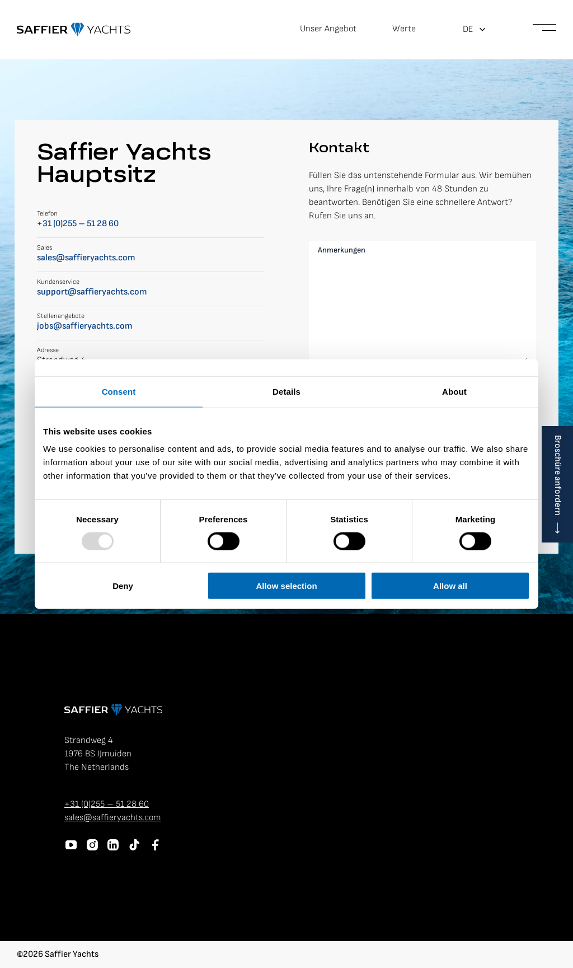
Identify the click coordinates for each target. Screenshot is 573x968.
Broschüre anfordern (557, 475)
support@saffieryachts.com (92, 292)
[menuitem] (474, 29)
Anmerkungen (341, 250)
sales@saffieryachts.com (86, 257)
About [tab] (454, 391)
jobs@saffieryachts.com (84, 326)
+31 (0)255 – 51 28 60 (78, 223)
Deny (122, 586)
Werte (404, 29)
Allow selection (286, 586)
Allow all (450, 586)
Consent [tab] (119, 391)
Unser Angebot (328, 29)
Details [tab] (286, 391)
